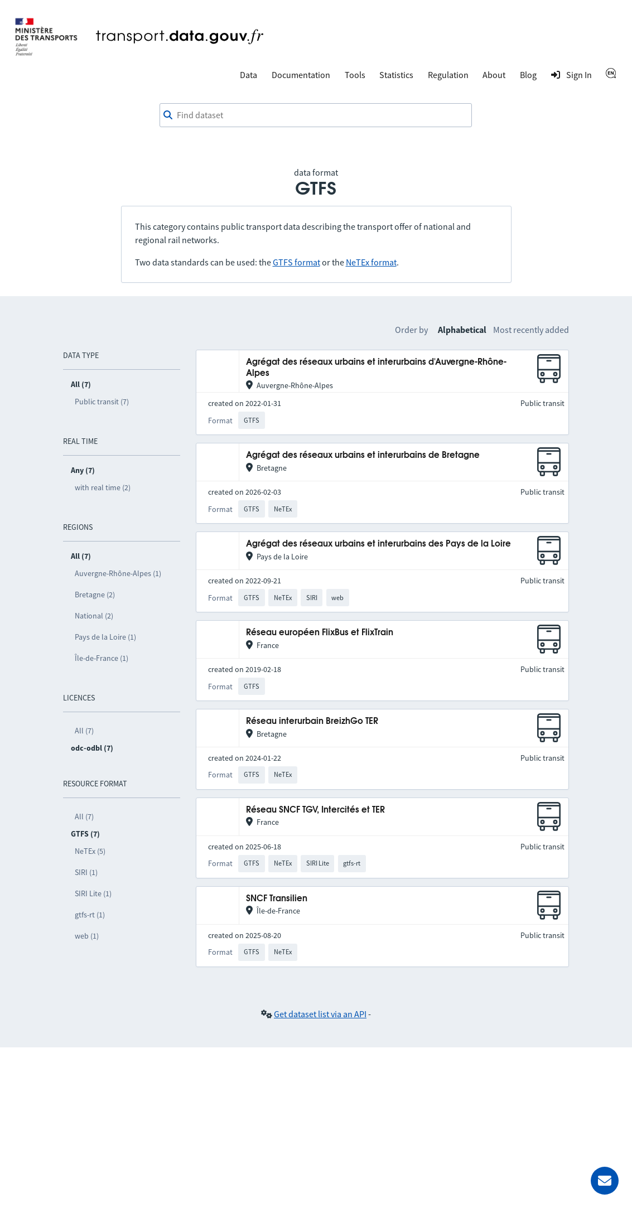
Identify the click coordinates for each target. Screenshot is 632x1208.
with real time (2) (103, 487)
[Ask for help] (605, 1181)
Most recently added (531, 329)
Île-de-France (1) (101, 658)
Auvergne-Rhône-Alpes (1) (118, 573)
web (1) (87, 936)
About (494, 74)
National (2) (94, 616)
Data (248, 74)
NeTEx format (371, 262)
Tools (355, 74)
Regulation (448, 74)
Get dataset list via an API (320, 1013)
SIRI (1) (86, 872)
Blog (528, 74)
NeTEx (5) (90, 851)
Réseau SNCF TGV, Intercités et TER (315, 810)
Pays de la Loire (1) (105, 637)
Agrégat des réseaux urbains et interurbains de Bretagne (363, 455)
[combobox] (316, 115)
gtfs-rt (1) (90, 915)
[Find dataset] (316, 115)
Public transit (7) (102, 402)
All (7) (84, 731)
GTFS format (296, 262)
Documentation (301, 74)
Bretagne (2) (95, 594)
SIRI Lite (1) (93, 893)
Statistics (396, 74)
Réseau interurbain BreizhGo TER (312, 721)
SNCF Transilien (276, 899)
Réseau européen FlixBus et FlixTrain (319, 633)
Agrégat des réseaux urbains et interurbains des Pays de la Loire (378, 544)
